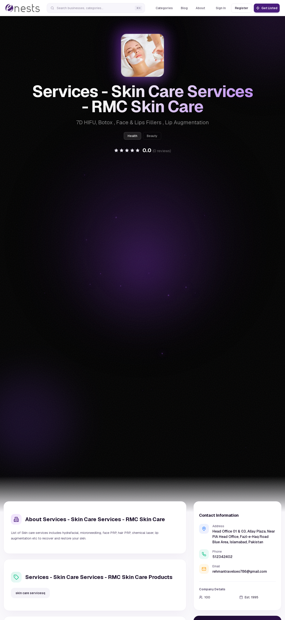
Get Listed (266, 8)
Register (241, 8)
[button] (142, 150)
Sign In (221, 8)
